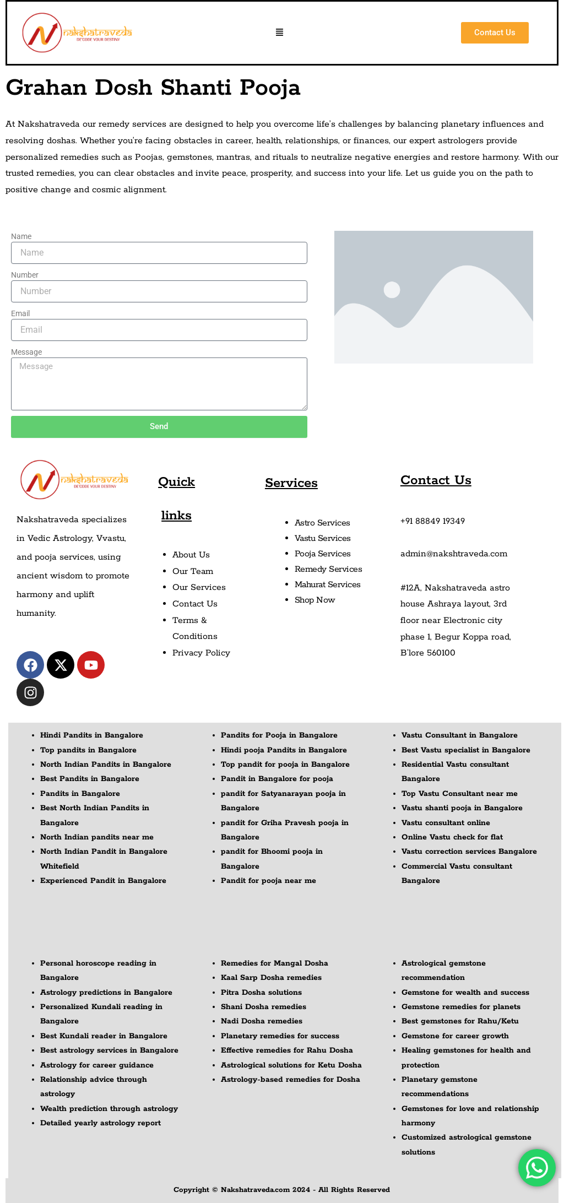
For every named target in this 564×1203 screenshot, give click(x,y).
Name (21, 236)
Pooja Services (323, 554)
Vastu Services (323, 538)
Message (26, 352)
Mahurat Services (328, 584)
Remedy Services (328, 569)
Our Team (193, 571)
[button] (280, 33)
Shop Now (315, 600)
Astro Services (323, 523)
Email (20, 313)
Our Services (199, 587)
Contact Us (195, 604)
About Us (191, 555)
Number (25, 274)
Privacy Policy (202, 653)
